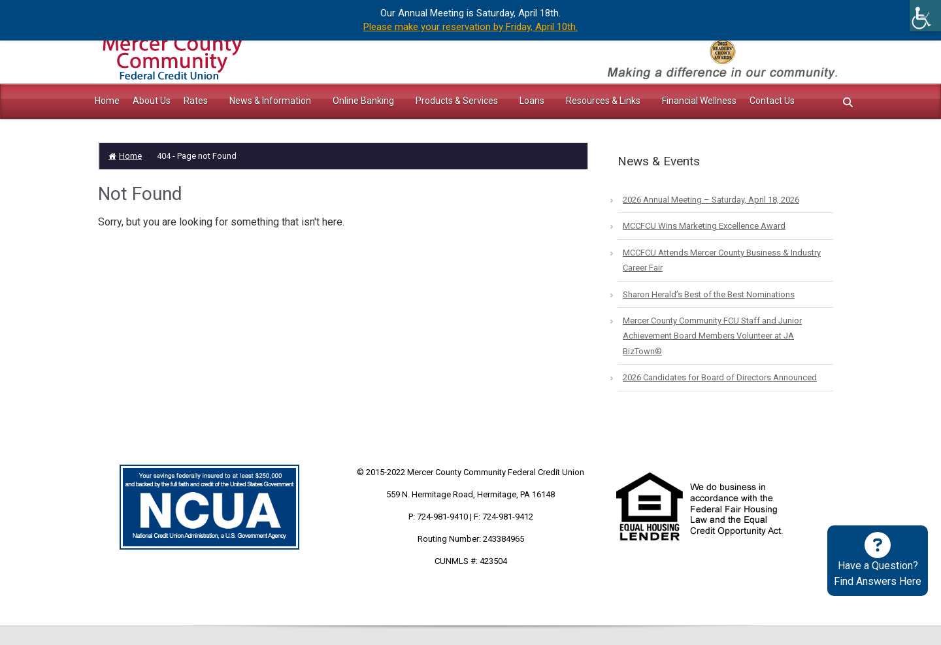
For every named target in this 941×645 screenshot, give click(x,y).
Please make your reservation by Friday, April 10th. (470, 27)
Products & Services (458, 100)
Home (107, 100)
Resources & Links (604, 100)
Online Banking (364, 100)
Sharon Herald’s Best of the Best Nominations (709, 294)
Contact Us (772, 100)
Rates (197, 100)
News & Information (271, 100)
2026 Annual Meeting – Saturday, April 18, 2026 (711, 200)
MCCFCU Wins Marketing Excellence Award (704, 226)
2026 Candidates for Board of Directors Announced (720, 377)
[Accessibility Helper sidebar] (925, 15)
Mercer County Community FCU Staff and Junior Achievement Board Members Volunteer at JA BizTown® (712, 336)
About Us (152, 100)
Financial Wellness (699, 100)
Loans (533, 100)
